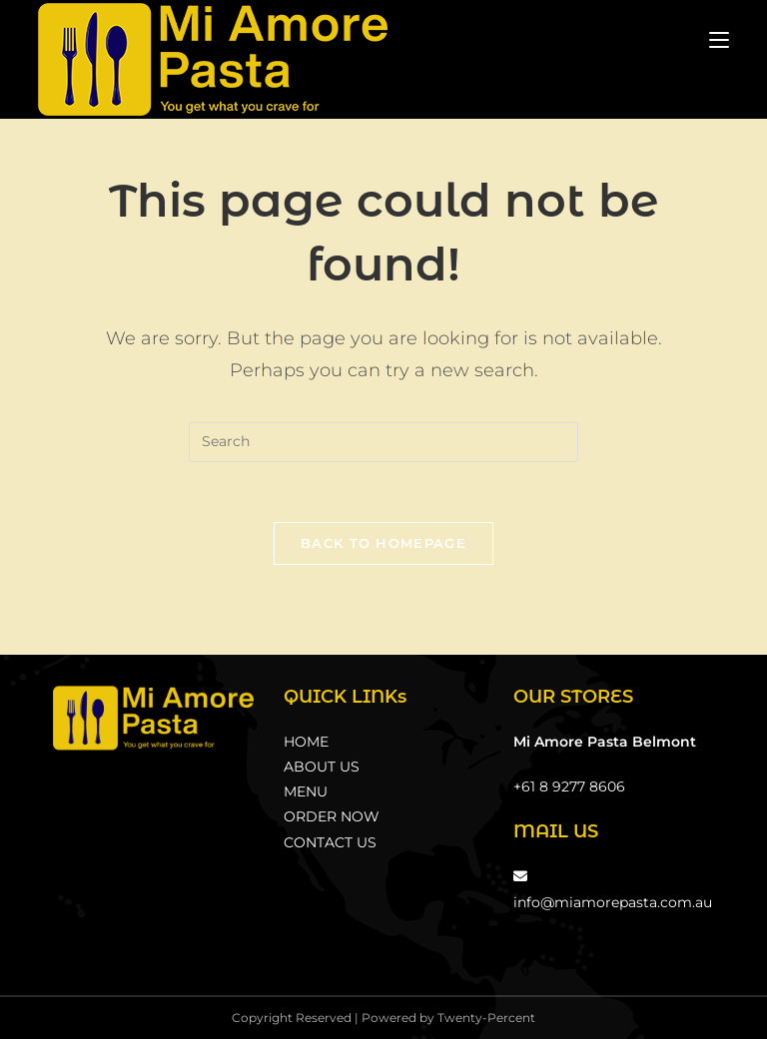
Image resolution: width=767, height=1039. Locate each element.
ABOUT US (322, 767)
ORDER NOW (332, 816)
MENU (306, 791)
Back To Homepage (383, 543)
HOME (306, 742)
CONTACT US (330, 842)
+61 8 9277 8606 (569, 786)
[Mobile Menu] (719, 39)
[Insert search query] (383, 442)
